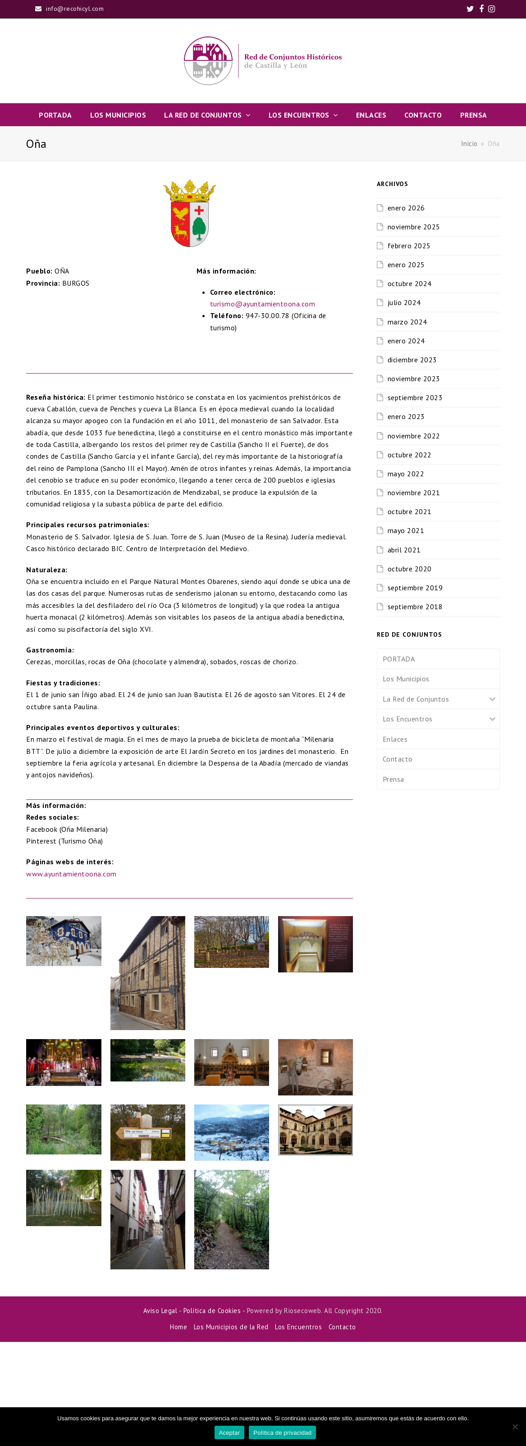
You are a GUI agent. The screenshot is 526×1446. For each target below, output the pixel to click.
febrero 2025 (409, 245)
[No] (514, 1426)
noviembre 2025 (414, 226)
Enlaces (395, 739)
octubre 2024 (410, 283)
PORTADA (399, 658)
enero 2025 (406, 264)
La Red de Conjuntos (416, 698)
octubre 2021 (410, 511)
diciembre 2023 (412, 359)
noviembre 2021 (414, 492)
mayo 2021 (406, 530)
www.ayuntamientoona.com (71, 977)
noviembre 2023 (414, 378)
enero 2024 (406, 340)
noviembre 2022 (414, 435)
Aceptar (229, 1432)
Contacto (398, 758)
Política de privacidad (282, 1432)
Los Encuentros (408, 718)
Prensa (393, 779)
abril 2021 (404, 549)
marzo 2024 (407, 321)
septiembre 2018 (415, 606)
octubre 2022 (410, 454)
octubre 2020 (410, 568)
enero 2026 (406, 207)
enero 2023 (406, 416)
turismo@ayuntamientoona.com (263, 407)
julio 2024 (404, 302)
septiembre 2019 (415, 587)
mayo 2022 (406, 473)
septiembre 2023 (415, 397)
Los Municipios (406, 678)
